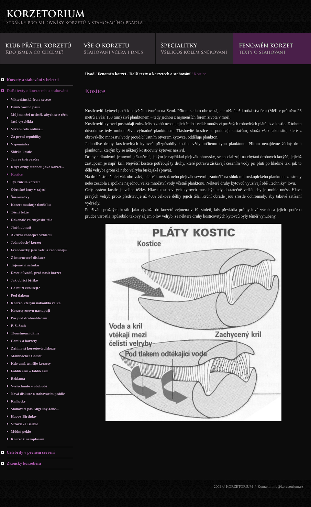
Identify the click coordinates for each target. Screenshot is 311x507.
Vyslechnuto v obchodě (29, 386)
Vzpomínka (20, 144)
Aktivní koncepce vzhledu (31, 235)
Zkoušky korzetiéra (24, 463)
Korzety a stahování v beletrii (33, 79)
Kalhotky (18, 401)
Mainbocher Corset (26, 356)
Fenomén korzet (112, 73)
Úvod (90, 73)
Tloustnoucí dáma (25, 333)
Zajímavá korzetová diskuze (33, 348)
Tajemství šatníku (25, 265)
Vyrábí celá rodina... (27, 129)
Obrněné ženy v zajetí (28, 189)
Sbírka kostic (21, 152)
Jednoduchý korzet (26, 242)
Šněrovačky (20, 197)
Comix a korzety (24, 341)
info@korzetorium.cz (287, 486)
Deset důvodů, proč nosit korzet (36, 273)
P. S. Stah (18, 325)
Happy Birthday (24, 416)
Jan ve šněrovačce (25, 159)
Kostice (17, 174)
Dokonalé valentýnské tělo (32, 220)
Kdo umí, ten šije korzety (31, 363)
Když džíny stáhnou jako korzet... (37, 167)
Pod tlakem (20, 295)
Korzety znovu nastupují (30, 310)
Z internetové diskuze (28, 257)
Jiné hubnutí (21, 227)
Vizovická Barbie (24, 424)
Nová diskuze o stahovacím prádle (38, 394)
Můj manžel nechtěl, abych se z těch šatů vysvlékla (39, 117)
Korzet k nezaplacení (27, 439)
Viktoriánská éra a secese (31, 99)
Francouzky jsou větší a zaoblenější (39, 250)
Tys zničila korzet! (25, 182)
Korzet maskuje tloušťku (31, 204)
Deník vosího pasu (25, 107)
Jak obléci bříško (24, 280)
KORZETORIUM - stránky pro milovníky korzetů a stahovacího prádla (74, 19)
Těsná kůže (20, 212)
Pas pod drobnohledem (29, 318)
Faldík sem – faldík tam (29, 371)
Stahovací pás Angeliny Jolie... (35, 409)
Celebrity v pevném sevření (31, 452)
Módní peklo (21, 431)
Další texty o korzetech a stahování (37, 90)
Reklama (18, 378)
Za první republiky (26, 136)
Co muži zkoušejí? (25, 288)
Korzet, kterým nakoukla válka (36, 303)
